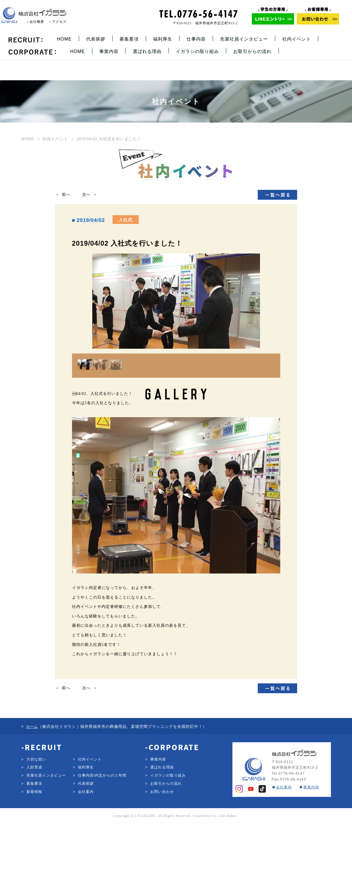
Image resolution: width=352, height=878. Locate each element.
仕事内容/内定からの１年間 (102, 830)
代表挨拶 (95, 39)
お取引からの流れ (252, 51)
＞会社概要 (35, 22)
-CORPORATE (172, 801)
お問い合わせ (162, 846)
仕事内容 (196, 39)
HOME (64, 39)
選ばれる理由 (147, 51)
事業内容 (108, 51)
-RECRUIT (41, 801)
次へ (86, 194)
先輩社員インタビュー (244, 39)
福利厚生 (162, 39)
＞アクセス (57, 22)
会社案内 (86, 846)
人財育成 (34, 821)
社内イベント (296, 39)
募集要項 (129, 39)
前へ (66, 194)
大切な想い (36, 813)
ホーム (32, 781)
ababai (231, 870)
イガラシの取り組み (197, 51)
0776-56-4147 (292, 828)
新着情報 (34, 846)
